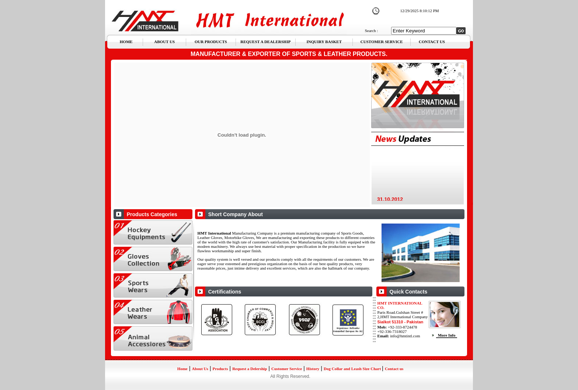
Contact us (394, 368)
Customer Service (286, 368)
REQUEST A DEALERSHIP (266, 41)
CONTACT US (429, 41)
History (312, 368)
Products (220, 368)
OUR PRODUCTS (212, 41)
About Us (200, 368)
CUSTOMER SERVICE (379, 41)
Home (182, 368)
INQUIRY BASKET (323, 41)
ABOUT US (167, 41)
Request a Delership (249, 368)
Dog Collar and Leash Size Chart (353, 368)
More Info (451, 335)
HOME (129, 41)
